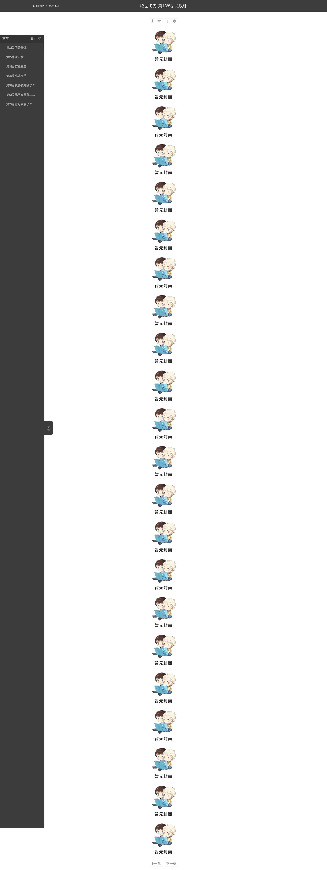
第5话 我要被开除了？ (20, 85)
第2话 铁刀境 (14, 57)
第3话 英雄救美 (16, 66)
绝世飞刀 (54, 5)
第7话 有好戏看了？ (19, 104)
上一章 (156, 21)
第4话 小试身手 (16, 76)
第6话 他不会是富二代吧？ (21, 94)
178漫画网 (38, 5)
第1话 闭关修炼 (16, 47)
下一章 (171, 21)
